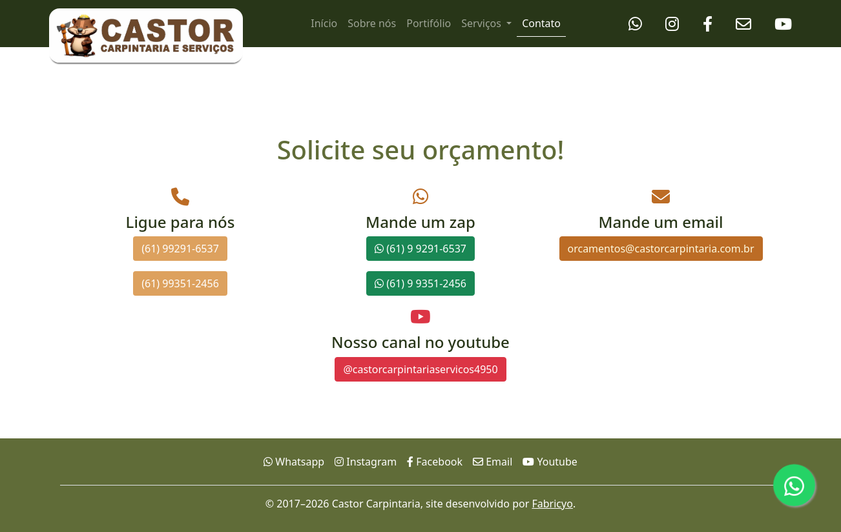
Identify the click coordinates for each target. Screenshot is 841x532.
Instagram (366, 462)
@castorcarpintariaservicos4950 (420, 369)
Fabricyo (552, 503)
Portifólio (428, 23)
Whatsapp (294, 462)
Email (492, 462)
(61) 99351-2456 (180, 283)
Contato (541, 23)
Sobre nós (372, 23)
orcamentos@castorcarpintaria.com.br (661, 248)
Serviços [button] (482, 23)
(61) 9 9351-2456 (420, 283)
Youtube (550, 462)
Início (324, 23)
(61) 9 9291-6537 (420, 248)
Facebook (434, 462)
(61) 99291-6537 (180, 248)
